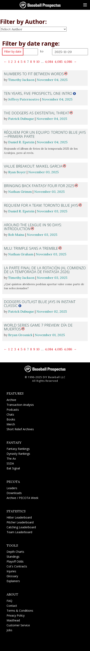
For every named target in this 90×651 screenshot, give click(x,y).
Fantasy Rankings (18, 449)
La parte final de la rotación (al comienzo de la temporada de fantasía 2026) (45, 269)
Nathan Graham (20, 254)
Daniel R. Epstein (21, 142)
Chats (10, 414)
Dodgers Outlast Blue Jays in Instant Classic (39, 303)
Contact (12, 606)
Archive (11, 400)
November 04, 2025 (52, 80)
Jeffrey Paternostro (23, 99)
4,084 (49, 62)
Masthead (13, 620)
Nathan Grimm (20, 192)
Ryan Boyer (17, 172)
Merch (11, 424)
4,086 (68, 62)
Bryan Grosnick (20, 335)
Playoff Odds (15, 561)
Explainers (13, 581)
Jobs (9, 630)
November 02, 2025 (51, 311)
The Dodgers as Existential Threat (36, 112)
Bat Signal (13, 468)
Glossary (12, 576)
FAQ (9, 601)
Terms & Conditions (20, 610)
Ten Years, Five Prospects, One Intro (38, 93)
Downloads (14, 493)
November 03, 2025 (43, 172)
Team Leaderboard (19, 532)
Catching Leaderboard (21, 527)
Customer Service (18, 625)
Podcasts (13, 410)
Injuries (11, 571)
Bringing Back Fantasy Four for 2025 (39, 185)
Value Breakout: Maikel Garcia (33, 166)
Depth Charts (15, 552)
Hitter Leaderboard (19, 517)
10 (38, 62)
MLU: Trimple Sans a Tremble (31, 248)
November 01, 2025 (50, 335)
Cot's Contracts (17, 566)
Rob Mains (16, 235)
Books (11, 419)
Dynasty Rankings (18, 454)
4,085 (59, 62)
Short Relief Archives (20, 429)
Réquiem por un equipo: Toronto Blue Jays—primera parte (45, 134)
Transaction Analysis (20, 405)
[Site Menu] (85, 5)
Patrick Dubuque (21, 119)
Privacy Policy (16, 615)
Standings (13, 556)
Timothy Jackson (21, 80)
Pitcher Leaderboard (20, 522)
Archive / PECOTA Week (22, 498)
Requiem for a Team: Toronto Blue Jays (41, 205)
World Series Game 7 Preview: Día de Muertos (38, 327)
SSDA (10, 463)
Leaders (12, 488)
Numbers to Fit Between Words (34, 73)
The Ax (11, 458)
